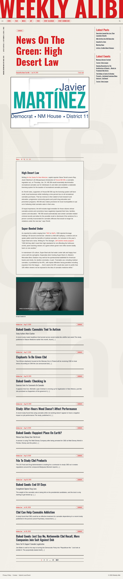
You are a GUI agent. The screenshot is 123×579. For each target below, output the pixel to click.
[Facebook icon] (21, 159)
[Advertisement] (50, 143)
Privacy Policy (7, 575)
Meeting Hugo (100, 45)
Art (32, 21)
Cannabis (20, 31)
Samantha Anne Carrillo (22, 73)
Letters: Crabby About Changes (105, 48)
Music (25, 21)
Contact (15, 575)
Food (39, 21)
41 (53, 560)
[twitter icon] (24, 159)
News (10, 21)
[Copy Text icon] (27, 159)
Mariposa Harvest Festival (103, 60)
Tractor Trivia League (102, 63)
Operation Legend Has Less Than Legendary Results (105, 34)
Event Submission (65, 21)
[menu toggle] (4, 21)
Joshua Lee (19, 324)
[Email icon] (30, 159)
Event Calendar (50, 21)
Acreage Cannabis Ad (21, 316)
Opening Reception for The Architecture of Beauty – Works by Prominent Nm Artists (106, 68)
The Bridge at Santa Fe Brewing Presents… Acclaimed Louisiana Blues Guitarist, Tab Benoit (106, 76)
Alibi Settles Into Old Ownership (105, 39)
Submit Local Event (24, 575)
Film (17, 21)
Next (57, 560)
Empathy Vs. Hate (101, 42)
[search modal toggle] (118, 21)
